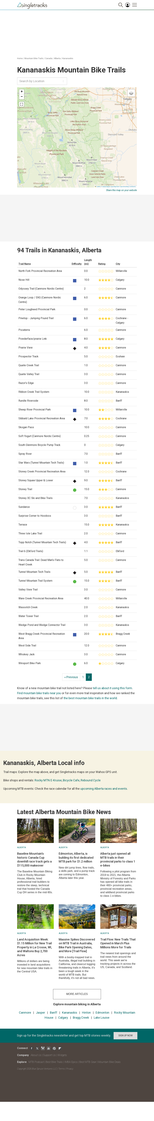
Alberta (57, 58)
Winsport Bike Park (29, 663)
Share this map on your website (121, 190)
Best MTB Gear (87, 1062)
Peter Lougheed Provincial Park (36, 309)
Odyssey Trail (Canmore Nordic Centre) (41, 288)
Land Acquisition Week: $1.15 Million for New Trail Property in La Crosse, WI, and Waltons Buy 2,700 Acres (34, 947)
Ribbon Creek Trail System (33, 391)
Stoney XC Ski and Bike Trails (35, 498)
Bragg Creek (81, 1017)
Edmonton (102, 1012)
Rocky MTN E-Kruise (48, 780)
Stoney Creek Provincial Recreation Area (41, 471)
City (118, 264)
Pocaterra (24, 329)
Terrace (22, 524)
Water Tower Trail (28, 616)
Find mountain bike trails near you (39, 693)
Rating (101, 264)
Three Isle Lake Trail (30, 533)
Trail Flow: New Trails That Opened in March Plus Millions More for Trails (118, 943)
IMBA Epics (70, 1062)
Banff (53, 1012)
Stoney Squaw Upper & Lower (35, 480)
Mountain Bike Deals (109, 1062)
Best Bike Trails (54, 1062)
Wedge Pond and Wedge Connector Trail (41, 625)
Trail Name (24, 264)
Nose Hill (23, 279)
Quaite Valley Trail (28, 374)
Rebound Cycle (91, 780)
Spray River (25, 453)
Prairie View (25, 347)
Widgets (62, 1055)
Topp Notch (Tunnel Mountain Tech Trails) (42, 542)
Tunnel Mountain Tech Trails (34, 571)
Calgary (63, 1017)
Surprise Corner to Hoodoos (34, 515)
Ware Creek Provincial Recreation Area (40, 598)
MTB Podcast (36, 1062)
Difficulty (76, 264)
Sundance (24, 506)
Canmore (25, 1012)
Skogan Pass (26, 427)
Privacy (69, 1068)
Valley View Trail (28, 589)
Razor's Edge (26, 383)
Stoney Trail (25, 489)
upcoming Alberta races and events (103, 788)
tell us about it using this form (112, 688)
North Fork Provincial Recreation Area (40, 271)
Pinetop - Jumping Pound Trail (36, 318)
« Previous (71, 677)
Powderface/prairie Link (32, 338)
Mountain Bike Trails (33, 58)
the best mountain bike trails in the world (90, 698)
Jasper (40, 1012)
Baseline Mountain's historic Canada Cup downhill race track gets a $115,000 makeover (34, 859)
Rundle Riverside (28, 400)
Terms (61, 1068)
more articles (77, 994)
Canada (48, 58)
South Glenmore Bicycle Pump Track (39, 445)
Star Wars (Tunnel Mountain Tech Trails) (41, 462)
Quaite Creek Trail (28, 365)
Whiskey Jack (26, 654)
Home (20, 58)
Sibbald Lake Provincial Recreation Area (41, 418)
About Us (36, 1055)
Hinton (86, 1012)
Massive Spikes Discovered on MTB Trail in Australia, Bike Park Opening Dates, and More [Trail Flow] (77, 945)
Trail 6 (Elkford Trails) (30, 551)
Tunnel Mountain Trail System (35, 580)
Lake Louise (101, 1017)
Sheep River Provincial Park (34, 409)
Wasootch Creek (28, 607)
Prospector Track (28, 356)
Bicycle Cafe (71, 780)
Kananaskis (67, 58)
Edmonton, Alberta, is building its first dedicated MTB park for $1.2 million (76, 857)
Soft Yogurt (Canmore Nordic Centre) (39, 436)
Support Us (49, 1055)
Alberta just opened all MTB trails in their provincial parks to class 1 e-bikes (117, 859)
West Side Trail (27, 645)
